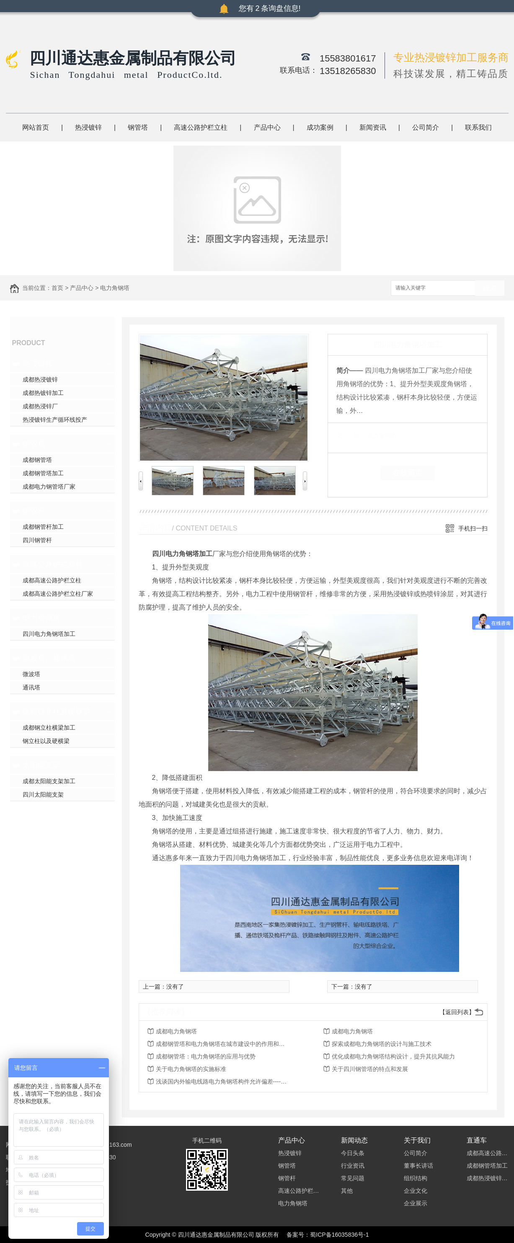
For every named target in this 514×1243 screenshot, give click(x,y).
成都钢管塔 (37, 459)
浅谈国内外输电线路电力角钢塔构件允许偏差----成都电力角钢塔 (223, 1081)
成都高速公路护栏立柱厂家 (58, 593)
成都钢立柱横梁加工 (49, 727)
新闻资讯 (372, 127)
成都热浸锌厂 (40, 406)
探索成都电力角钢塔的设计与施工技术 (381, 1044)
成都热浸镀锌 (40, 379)
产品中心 (267, 127)
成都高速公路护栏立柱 (52, 580)
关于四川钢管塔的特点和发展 (370, 1069)
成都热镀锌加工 (43, 393)
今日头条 (352, 1153)
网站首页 (35, 127)
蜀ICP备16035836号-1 (339, 1234)
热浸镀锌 (88, 127)
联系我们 (478, 127)
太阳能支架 (41, 765)
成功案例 (320, 127)
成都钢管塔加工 (43, 473)
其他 (347, 1190)
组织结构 (415, 1178)
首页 (57, 287)
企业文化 (415, 1190)
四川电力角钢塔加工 (49, 633)
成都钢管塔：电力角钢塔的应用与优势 (206, 1056)
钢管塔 (138, 127)
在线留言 (408, 473)
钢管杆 (34, 511)
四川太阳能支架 (43, 794)
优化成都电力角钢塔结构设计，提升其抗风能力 (393, 1056)
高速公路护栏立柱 (200, 127)
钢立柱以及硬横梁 (46, 741)
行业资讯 (352, 1165)
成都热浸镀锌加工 (488, 1178)
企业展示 (415, 1203)
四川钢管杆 (37, 540)
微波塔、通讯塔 (49, 658)
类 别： (350, 435)
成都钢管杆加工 (43, 526)
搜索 (489, 288)
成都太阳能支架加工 (49, 781)
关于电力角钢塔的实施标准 (191, 1069)
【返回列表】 (457, 1012)
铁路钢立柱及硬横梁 (56, 711)
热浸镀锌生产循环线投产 (55, 419)
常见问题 (352, 1178)
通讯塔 (31, 687)
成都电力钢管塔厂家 (49, 486)
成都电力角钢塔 (176, 1031)
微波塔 (31, 674)
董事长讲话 (418, 1165)
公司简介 (425, 127)
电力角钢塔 (114, 287)
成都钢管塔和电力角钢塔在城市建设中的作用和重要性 (223, 1044)
